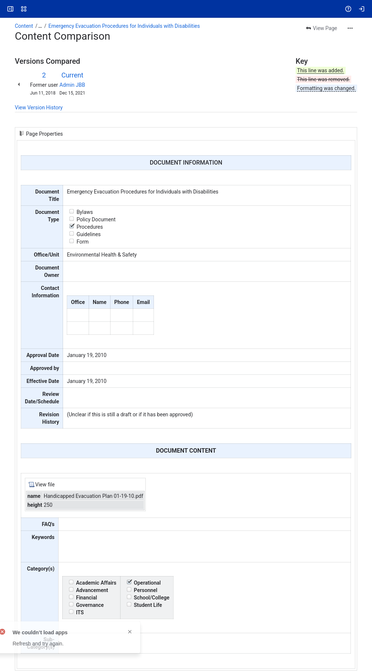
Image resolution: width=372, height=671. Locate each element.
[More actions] (350, 28)
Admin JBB (72, 85)
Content (24, 26)
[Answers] (34, 9)
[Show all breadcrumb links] (40, 26)
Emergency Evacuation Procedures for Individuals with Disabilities (124, 26)
